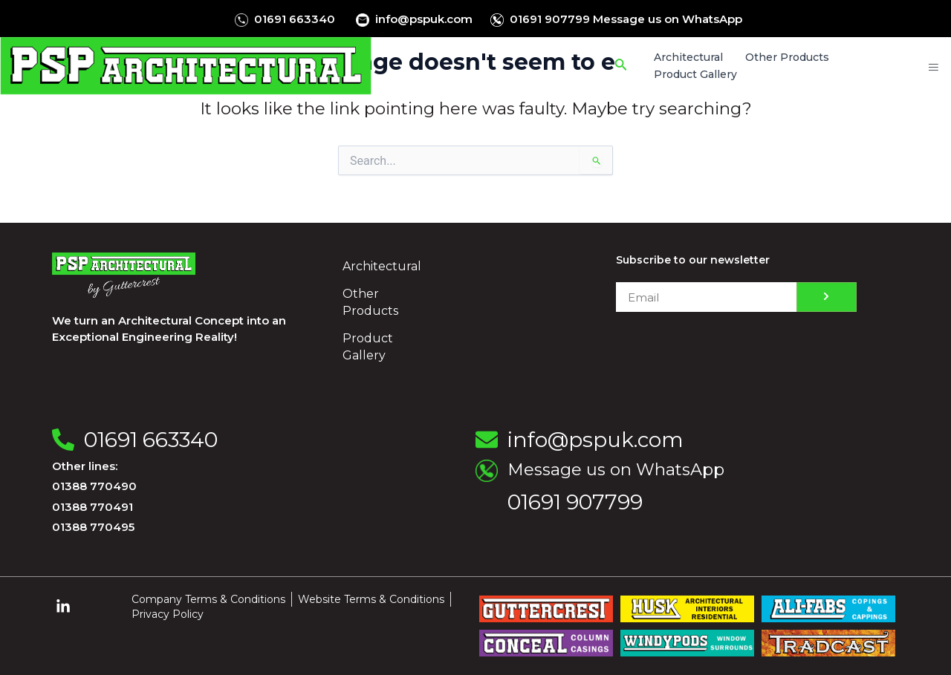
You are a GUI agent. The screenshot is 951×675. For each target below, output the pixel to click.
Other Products (370, 302)
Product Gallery (368, 346)
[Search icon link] (622, 66)
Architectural (382, 266)
